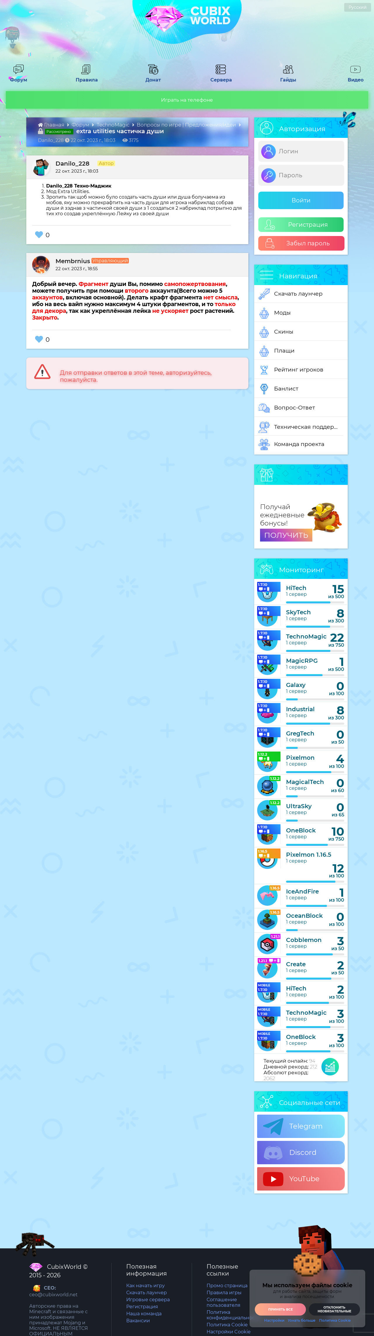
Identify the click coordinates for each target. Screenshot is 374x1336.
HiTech (296, 587)
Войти (301, 200)
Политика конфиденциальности (233, 1315)
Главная (51, 125)
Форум (16, 77)
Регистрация (296, 225)
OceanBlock (304, 915)
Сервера (220, 77)
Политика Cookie (227, 1325)
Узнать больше (302, 1320)
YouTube (291, 1179)
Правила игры (224, 1292)
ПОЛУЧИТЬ (286, 535)
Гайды (286, 77)
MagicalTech (305, 781)
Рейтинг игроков (291, 370)
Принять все (280, 1309)
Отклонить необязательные (334, 1309)
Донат (151, 77)
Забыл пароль (297, 243)
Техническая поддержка (301, 427)
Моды (275, 313)
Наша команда (144, 1313)
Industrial (300, 709)
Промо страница (227, 1285)
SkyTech (298, 612)
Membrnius (73, 261)
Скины (276, 332)
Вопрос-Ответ (287, 408)
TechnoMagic (114, 125)
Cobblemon (304, 939)
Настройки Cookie (229, 1332)
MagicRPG (302, 660)
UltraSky (299, 806)
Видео (353, 77)
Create (296, 964)
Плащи (277, 351)
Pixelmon (300, 757)
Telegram (293, 1126)
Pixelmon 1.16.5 (308, 854)
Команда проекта (291, 444)
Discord (289, 1153)
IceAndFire (302, 891)
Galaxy (296, 684)
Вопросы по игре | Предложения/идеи (187, 125)
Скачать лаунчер (291, 294)
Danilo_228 (72, 163)
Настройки (274, 1320)
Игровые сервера (148, 1299)
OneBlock (301, 830)
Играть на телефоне (187, 100)
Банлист (278, 389)
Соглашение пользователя (223, 1302)
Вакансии (138, 1320)
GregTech (300, 733)
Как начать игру (145, 1285)
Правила (85, 77)
